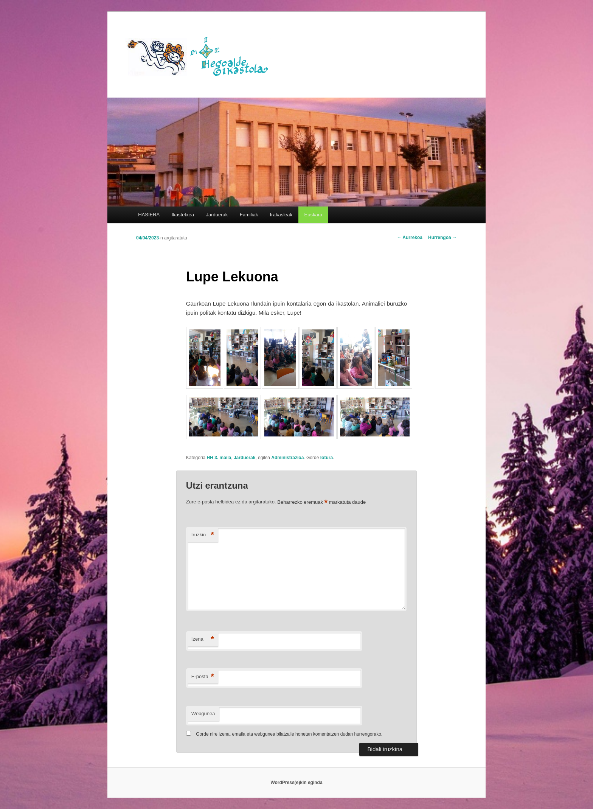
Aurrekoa (409, 237)
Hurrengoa (442, 237)
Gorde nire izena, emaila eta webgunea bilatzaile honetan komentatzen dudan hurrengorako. (289, 734)
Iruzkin (202, 534)
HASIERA (149, 214)
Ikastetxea (183, 214)
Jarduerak (217, 214)
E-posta (202, 676)
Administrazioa (287, 457)
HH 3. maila (219, 457)
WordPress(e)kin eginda (296, 782)
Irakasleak (281, 214)
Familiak (249, 214)
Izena (202, 639)
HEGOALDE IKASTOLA (200, 55)
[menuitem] (313, 215)
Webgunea (203, 713)
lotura (326, 457)
